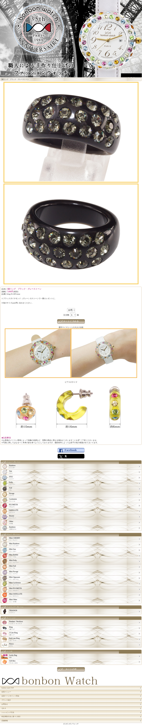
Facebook (71, 450)
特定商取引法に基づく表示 (10, 716)
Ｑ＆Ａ (3, 708)
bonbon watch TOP (7, 688)
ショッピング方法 (7, 712)
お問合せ (4, 704)
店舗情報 (4, 720)
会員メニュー (6, 692)
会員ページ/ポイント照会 (10, 696)
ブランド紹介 (6, 700)
